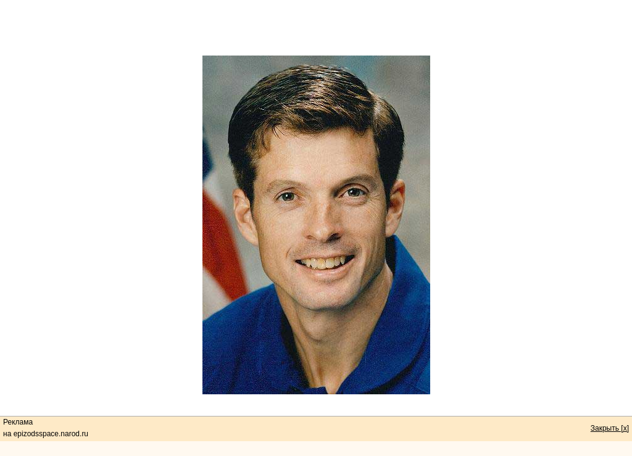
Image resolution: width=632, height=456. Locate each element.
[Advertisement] (316, 28)
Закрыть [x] (610, 428)
